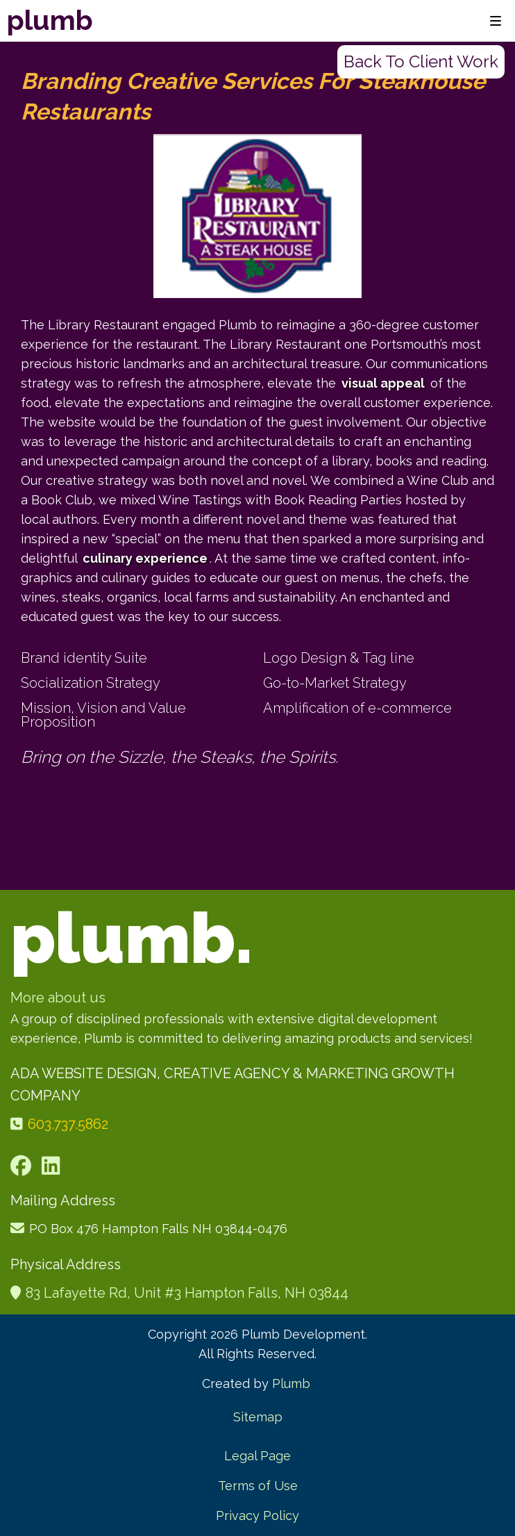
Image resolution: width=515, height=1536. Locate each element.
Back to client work (421, 61)
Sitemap (257, 1417)
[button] (494, 21)
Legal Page (257, 1455)
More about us (57, 997)
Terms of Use (258, 1485)
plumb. (131, 938)
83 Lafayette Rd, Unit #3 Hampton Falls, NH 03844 (187, 1293)
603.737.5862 (68, 1124)
